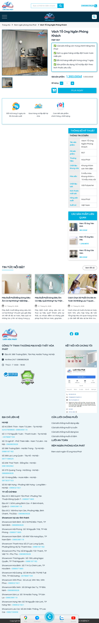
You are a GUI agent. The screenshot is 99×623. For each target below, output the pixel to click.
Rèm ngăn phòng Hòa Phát (25, 25)
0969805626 (87, 6)
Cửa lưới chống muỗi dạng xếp (65, 423)
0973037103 (8, 480)
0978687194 (9, 437)
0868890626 (8, 473)
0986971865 (28, 499)
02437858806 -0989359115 (14, 430)
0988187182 (8, 451)
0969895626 (13, 590)
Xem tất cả (89, 268)
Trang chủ (6, 25)
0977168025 (8, 459)
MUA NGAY (77, 90)
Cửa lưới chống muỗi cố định (64, 436)
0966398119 (16, 506)
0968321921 (15, 488)
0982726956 (12, 612)
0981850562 (8, 466)
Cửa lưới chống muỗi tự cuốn (64, 428)
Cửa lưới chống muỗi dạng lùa (65, 432)
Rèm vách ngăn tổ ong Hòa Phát (66, 452)
